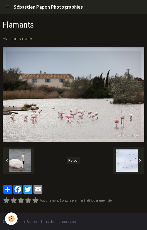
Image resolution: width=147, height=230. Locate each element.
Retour (73, 161)
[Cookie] (11, 218)
